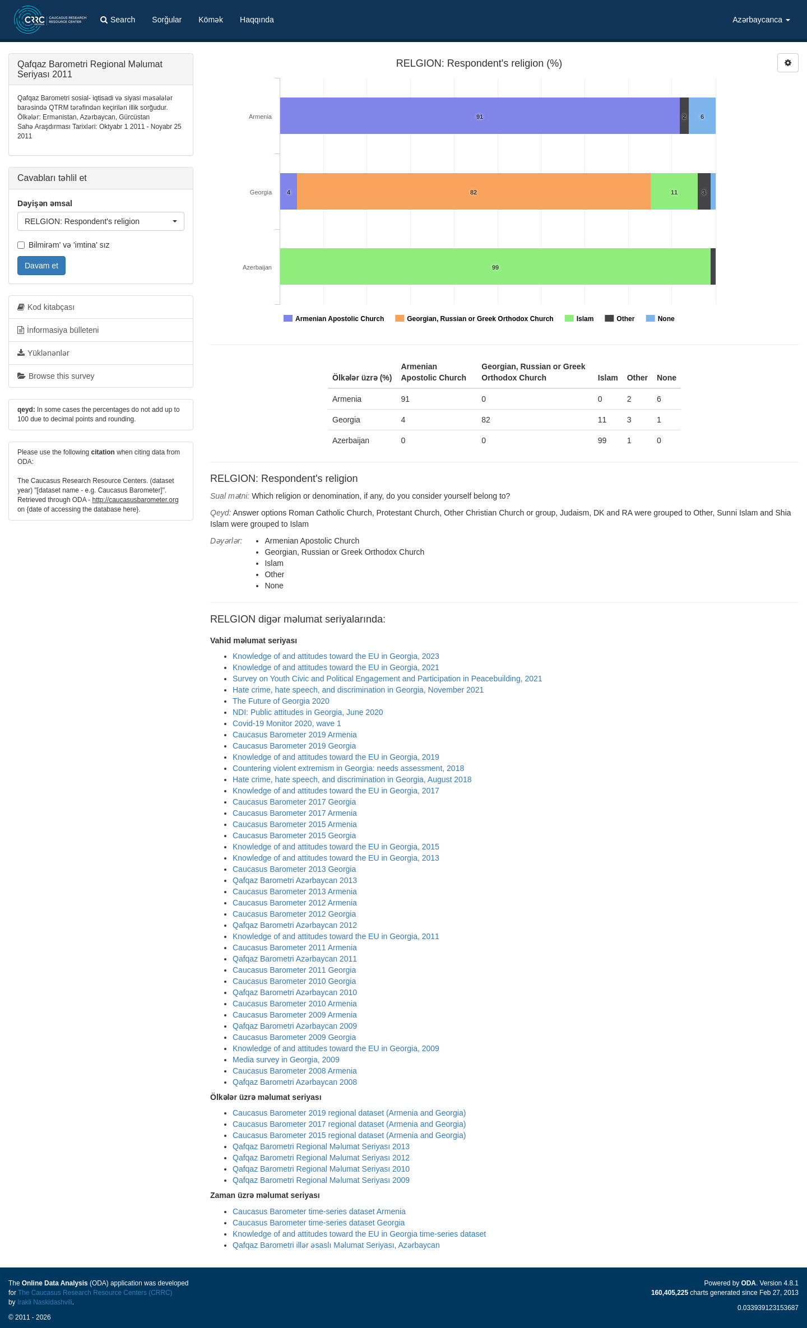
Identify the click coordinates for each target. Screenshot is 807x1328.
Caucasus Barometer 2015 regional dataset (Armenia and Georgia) (349, 1135)
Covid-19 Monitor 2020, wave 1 (287, 723)
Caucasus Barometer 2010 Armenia (295, 1003)
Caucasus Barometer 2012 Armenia (295, 902)
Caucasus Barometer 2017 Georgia (294, 801)
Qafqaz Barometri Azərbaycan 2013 (295, 880)
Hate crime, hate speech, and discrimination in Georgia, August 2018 (352, 779)
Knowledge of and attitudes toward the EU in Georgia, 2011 (336, 936)
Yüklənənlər (43, 353)
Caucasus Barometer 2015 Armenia (295, 824)
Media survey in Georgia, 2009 (286, 1059)
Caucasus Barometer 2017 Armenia (295, 813)
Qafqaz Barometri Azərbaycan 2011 (295, 958)
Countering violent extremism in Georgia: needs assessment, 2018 (348, 768)
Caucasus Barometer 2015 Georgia (294, 835)
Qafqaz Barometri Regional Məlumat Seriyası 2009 (321, 1180)
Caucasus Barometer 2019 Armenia (295, 734)
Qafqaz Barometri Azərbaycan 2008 (295, 1082)
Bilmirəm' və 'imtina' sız (63, 244)
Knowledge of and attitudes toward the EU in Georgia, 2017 (336, 790)
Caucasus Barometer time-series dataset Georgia (319, 1222)
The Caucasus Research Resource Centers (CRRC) (95, 1293)
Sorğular (167, 19)
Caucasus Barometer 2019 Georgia (294, 745)
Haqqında (257, 19)
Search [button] (117, 19)
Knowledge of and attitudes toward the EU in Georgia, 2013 (336, 857)
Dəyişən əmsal (44, 203)
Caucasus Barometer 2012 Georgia (294, 913)
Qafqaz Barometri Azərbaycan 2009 (295, 1025)
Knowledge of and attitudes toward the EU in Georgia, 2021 (336, 667)
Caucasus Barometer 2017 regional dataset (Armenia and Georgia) (349, 1124)
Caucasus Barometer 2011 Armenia (295, 947)
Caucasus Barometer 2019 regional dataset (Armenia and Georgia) (349, 1112)
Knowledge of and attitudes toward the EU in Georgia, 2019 (336, 757)
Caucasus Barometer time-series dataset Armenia (319, 1211)
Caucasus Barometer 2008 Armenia (295, 1070)
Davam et (41, 265)
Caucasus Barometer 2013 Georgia (294, 869)
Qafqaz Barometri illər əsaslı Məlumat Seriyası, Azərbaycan (336, 1245)
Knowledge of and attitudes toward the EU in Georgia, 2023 (336, 656)
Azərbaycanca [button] (761, 19)
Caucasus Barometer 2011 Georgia (294, 969)
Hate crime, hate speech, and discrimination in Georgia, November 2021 (358, 689)
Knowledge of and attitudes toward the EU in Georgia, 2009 (336, 1048)
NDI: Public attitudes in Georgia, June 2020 (308, 712)
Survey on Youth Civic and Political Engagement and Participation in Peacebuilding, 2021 (387, 678)
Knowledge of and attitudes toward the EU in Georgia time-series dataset (359, 1233)
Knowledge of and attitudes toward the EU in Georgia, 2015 (336, 846)
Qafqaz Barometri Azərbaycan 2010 (295, 992)
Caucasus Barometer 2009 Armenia (295, 1014)
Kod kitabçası (46, 307)
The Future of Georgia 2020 (281, 700)
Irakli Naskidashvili (44, 1302)
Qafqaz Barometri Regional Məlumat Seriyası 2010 (321, 1168)
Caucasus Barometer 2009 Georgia (294, 1037)
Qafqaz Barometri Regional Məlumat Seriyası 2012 (321, 1157)
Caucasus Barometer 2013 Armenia (295, 891)
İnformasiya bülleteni (58, 330)
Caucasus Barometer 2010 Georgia (294, 981)
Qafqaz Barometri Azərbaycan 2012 (295, 925)
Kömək (210, 19)
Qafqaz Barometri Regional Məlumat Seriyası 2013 (321, 1146)
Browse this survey (55, 376)
